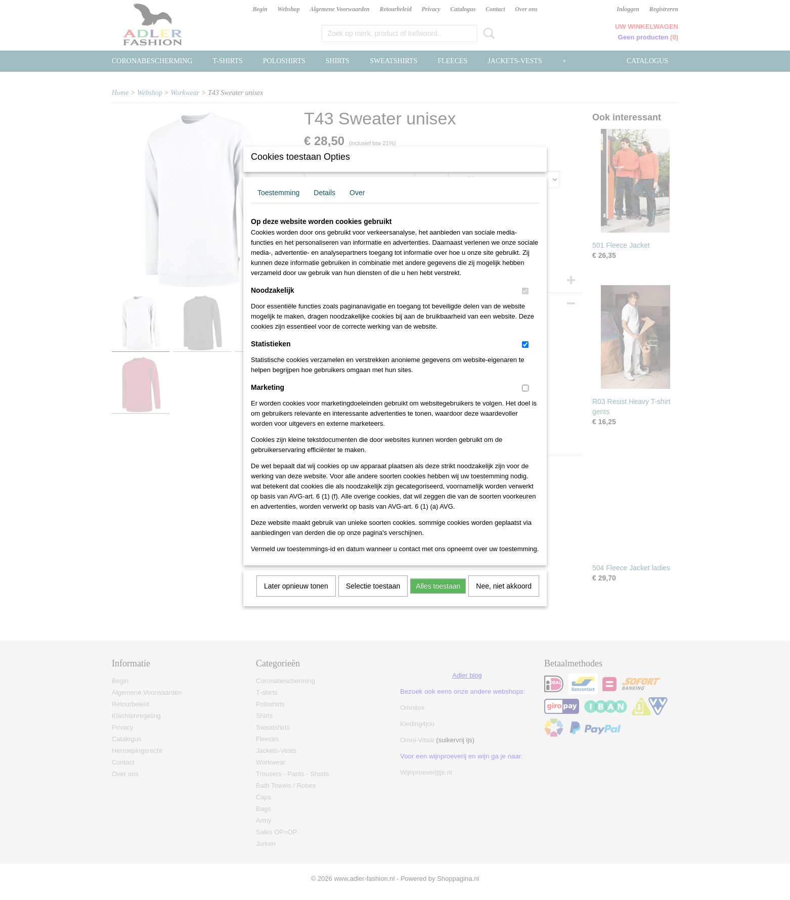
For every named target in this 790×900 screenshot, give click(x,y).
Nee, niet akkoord (504, 599)
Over (357, 206)
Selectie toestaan (373, 599)
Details (324, 206)
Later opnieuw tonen (296, 599)
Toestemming (278, 206)
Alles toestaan (438, 599)
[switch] (525, 304)
